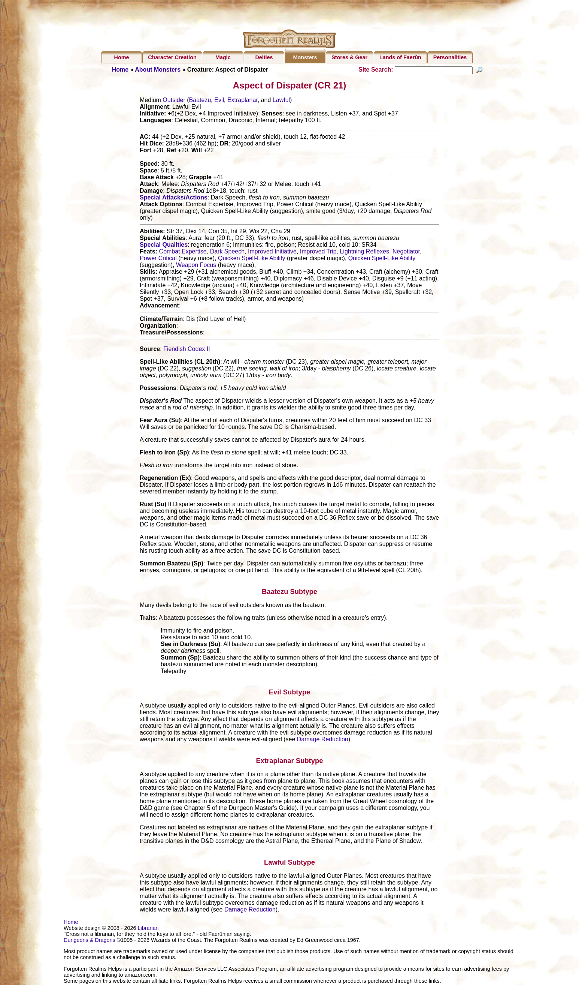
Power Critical (158, 259)
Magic (223, 57)
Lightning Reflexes (364, 252)
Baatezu (200, 101)
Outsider (174, 101)
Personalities (450, 57)
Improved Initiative (272, 252)
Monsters (305, 57)
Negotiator (406, 252)
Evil (219, 101)
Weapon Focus (196, 266)
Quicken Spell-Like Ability (251, 259)
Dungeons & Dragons (89, 941)
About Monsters (158, 69)
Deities (264, 57)
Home (121, 57)
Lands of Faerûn (400, 57)
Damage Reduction (322, 740)
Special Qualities (164, 246)
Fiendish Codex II (186, 350)
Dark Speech (227, 252)
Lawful (281, 101)
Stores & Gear (349, 57)
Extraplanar (242, 101)
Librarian (148, 929)
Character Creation (172, 57)
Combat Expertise (183, 252)
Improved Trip (318, 252)
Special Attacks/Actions (173, 198)
